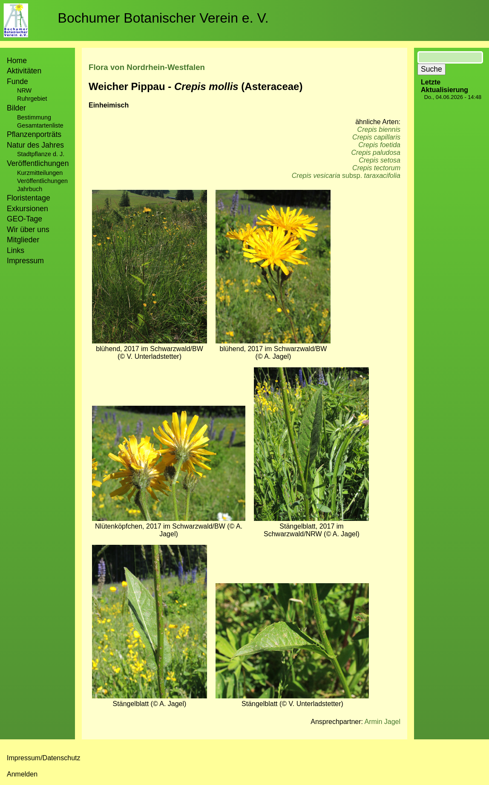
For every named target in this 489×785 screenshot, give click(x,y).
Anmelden (22, 774)
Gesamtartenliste (40, 125)
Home (17, 60)
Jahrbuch (29, 189)
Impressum (25, 260)
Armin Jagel (382, 721)
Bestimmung (34, 117)
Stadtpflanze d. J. (40, 154)
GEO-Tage (24, 219)
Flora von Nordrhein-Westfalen (147, 67)
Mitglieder (23, 240)
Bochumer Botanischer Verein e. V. (163, 18)
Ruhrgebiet (32, 98)
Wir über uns (28, 229)
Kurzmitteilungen (40, 172)
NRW (24, 90)
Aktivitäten (24, 71)
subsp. (346, 175)
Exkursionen (27, 208)
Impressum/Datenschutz (44, 758)
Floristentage (28, 198)
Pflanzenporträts (34, 134)
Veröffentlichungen (42, 180)
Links (15, 250)
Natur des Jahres (35, 145)
